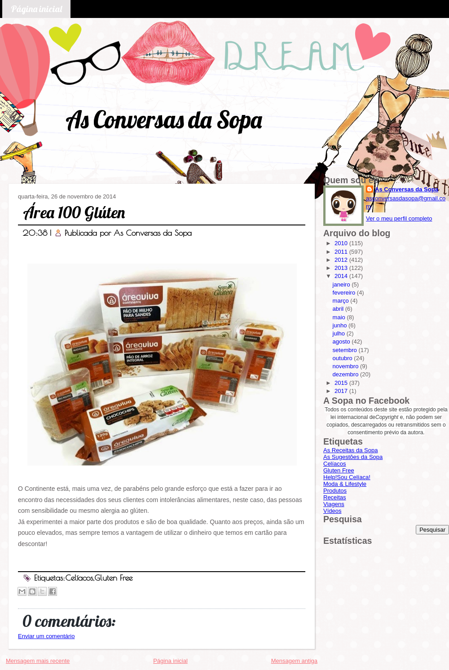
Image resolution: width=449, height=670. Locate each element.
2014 (342, 276)
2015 (342, 382)
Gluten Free (113, 577)
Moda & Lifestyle (344, 483)
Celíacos (79, 577)
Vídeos (332, 510)
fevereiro (345, 292)
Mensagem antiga (294, 660)
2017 (342, 391)
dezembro (346, 374)
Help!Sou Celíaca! (346, 477)
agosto (342, 341)
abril (339, 308)
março (342, 300)
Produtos (335, 490)
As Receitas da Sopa (350, 450)
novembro (346, 366)
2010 (342, 243)
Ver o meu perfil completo (399, 218)
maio (340, 317)
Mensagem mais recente (38, 660)
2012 (342, 259)
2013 (342, 267)
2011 (342, 251)
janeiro (342, 284)
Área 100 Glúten (74, 212)
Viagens (333, 504)
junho (340, 325)
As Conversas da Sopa (164, 119)
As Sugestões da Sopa (353, 457)
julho (340, 333)
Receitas (334, 497)
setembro (346, 350)
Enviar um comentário (46, 636)
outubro (343, 358)
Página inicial (36, 8)
